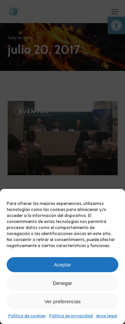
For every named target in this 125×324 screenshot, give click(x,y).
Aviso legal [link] (106, 315)
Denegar (62, 283)
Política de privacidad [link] (71, 315)
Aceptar (62, 264)
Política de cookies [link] (27, 315)
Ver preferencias (62, 301)
